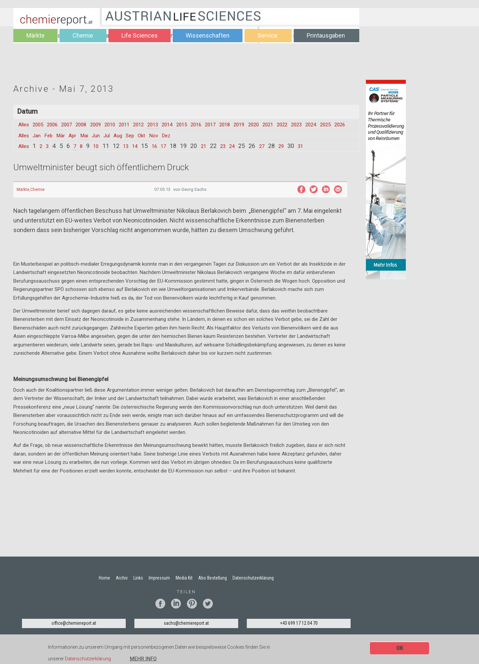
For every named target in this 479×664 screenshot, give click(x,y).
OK (399, 648)
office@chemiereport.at (74, 631)
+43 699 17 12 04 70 (299, 631)
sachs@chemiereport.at (186, 631)
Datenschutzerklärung (88, 659)
